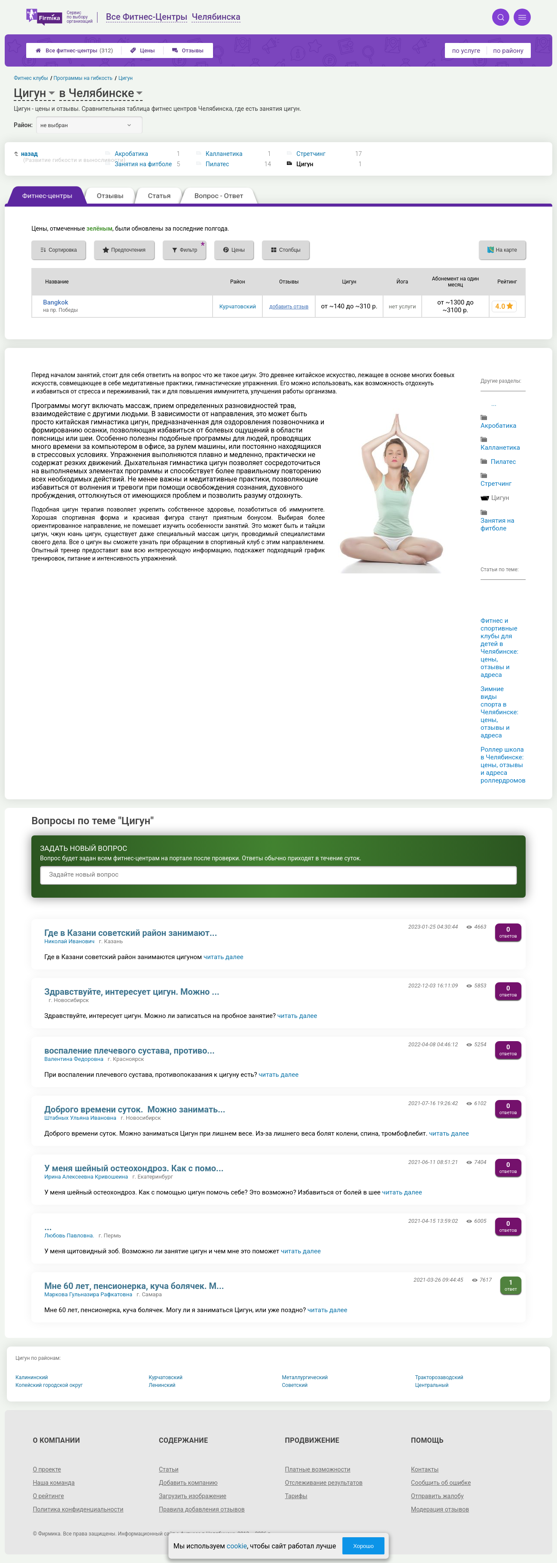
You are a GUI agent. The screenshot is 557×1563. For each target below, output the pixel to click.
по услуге (466, 51)
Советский (295, 1385)
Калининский (31, 1377)
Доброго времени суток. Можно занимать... (134, 1109)
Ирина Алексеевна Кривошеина (86, 1176)
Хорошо (363, 1546)
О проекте (47, 1469)
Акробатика (131, 154)
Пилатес (217, 164)
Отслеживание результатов (324, 1482)
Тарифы (296, 1496)
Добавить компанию (188, 1482)
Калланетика (224, 154)
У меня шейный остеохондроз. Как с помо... (133, 1168)
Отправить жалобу (437, 1496)
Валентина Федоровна (73, 1059)
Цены (142, 50)
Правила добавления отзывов (202, 1509)
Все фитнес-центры (74, 50)
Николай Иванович (69, 941)
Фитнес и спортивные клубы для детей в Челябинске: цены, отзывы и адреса (499, 648)
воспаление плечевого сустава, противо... (129, 1050)
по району (508, 51)
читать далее (223, 957)
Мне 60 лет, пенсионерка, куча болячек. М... (134, 1286)
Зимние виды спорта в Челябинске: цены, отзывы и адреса (499, 712)
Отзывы (188, 50)
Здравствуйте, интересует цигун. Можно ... (131, 992)
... (493, 404)
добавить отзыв (288, 307)
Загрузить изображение (192, 1496)
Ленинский (162, 1385)
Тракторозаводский (439, 1377)
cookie (237, 1546)
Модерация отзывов (440, 1509)
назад (59, 157)
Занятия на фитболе (143, 164)
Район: (23, 125)
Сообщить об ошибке (441, 1482)
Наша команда (54, 1482)
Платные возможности (317, 1469)
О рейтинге (48, 1496)
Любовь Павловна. (69, 1235)
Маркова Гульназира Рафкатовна (88, 1294)
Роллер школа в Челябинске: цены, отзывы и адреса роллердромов (503, 765)
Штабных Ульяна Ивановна (80, 1118)
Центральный (432, 1385)
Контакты (424, 1469)
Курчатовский (237, 306)
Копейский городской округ (49, 1385)
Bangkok (55, 302)
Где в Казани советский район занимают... (130, 933)
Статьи (169, 1469)
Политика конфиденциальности (78, 1509)
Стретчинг (310, 154)
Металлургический (305, 1377)
